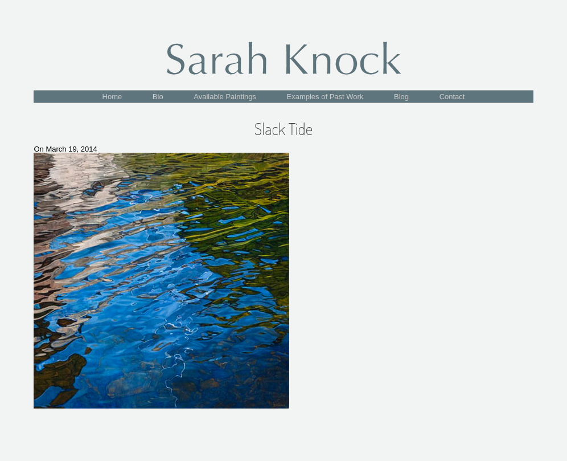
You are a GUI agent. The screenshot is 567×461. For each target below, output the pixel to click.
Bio (158, 96)
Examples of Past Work (325, 96)
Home (112, 96)
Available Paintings (225, 96)
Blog (401, 96)
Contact (452, 96)
